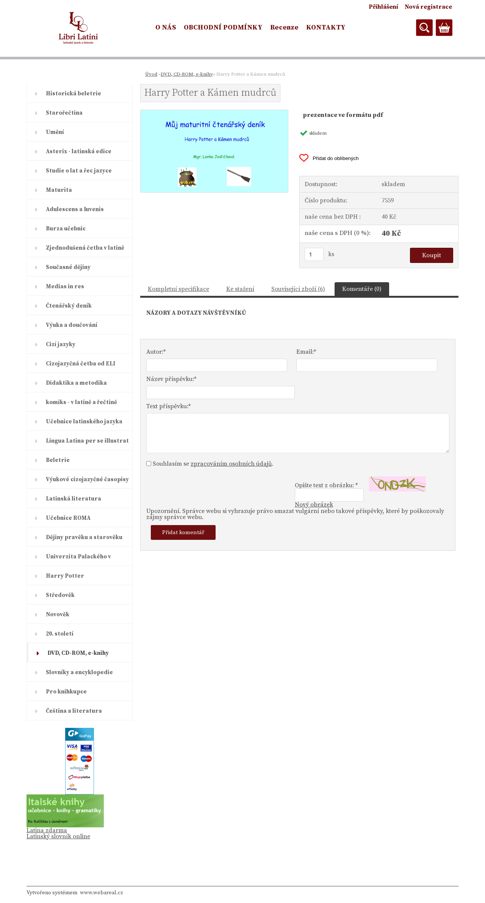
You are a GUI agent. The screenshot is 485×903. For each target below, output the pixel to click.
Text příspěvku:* (168, 406)
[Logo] (79, 28)
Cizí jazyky (60, 344)
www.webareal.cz (101, 892)
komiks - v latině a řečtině (81, 402)
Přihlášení (383, 7)
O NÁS (165, 27)
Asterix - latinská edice (78, 151)
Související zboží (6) (298, 289)
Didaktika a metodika (76, 383)
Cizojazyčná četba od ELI (80, 363)
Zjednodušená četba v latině (85, 248)
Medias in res (65, 286)
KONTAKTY (326, 27)
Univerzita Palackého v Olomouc (78, 559)
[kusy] (314, 254)
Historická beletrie (73, 93)
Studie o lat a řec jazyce (79, 170)
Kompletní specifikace (178, 289)
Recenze (284, 27)
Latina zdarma (47, 830)
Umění (55, 132)
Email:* (306, 352)
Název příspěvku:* (171, 379)
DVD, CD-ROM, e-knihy (78, 653)
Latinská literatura (73, 498)
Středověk (60, 595)
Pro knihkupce (66, 691)
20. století (60, 633)
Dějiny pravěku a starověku (84, 537)
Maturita (59, 190)
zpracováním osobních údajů (231, 464)
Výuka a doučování (71, 325)
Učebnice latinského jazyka (84, 421)
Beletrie (58, 460)
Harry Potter (65, 576)
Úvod (151, 74)
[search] (424, 27)
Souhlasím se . (213, 464)
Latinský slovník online (58, 836)
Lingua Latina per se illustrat (87, 441)
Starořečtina (64, 113)
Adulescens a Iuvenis (75, 209)
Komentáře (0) (362, 289)
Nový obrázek (314, 504)
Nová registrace (428, 7)
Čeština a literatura (74, 711)
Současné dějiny (68, 267)
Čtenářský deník (69, 305)
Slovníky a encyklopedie (79, 672)
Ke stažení (240, 289)
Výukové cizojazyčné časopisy (87, 479)
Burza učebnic (66, 228)
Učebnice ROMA (68, 518)
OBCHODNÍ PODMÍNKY (223, 27)
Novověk (57, 614)
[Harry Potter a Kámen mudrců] (214, 113)
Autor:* (156, 352)
